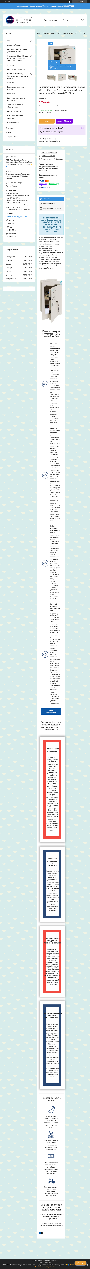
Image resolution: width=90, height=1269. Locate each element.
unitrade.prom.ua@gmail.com (16, 217)
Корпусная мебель (14, 111)
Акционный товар (14, 45)
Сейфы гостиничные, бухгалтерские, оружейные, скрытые (17, 76)
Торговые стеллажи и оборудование (15, 106)
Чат (80, 1263)
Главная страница (50, 20)
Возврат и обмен (12, 137)
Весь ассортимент (51, 711)
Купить (46, 121)
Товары (8, 40)
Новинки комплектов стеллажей (15, 117)
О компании (10, 128)
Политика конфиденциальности (45, 1267)
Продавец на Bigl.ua (45, 1263)
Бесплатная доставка (49, 153)
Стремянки (11, 94)
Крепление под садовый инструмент (16, 99)
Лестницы (11, 65)
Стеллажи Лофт (13, 122)
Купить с (64, 121)
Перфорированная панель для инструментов (17, 51)
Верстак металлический (16, 69)
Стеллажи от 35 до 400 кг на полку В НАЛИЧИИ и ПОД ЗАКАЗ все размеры (17, 58)
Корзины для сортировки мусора (16, 88)
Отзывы (8, 132)
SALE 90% (11, 83)
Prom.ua (55, 1261)
